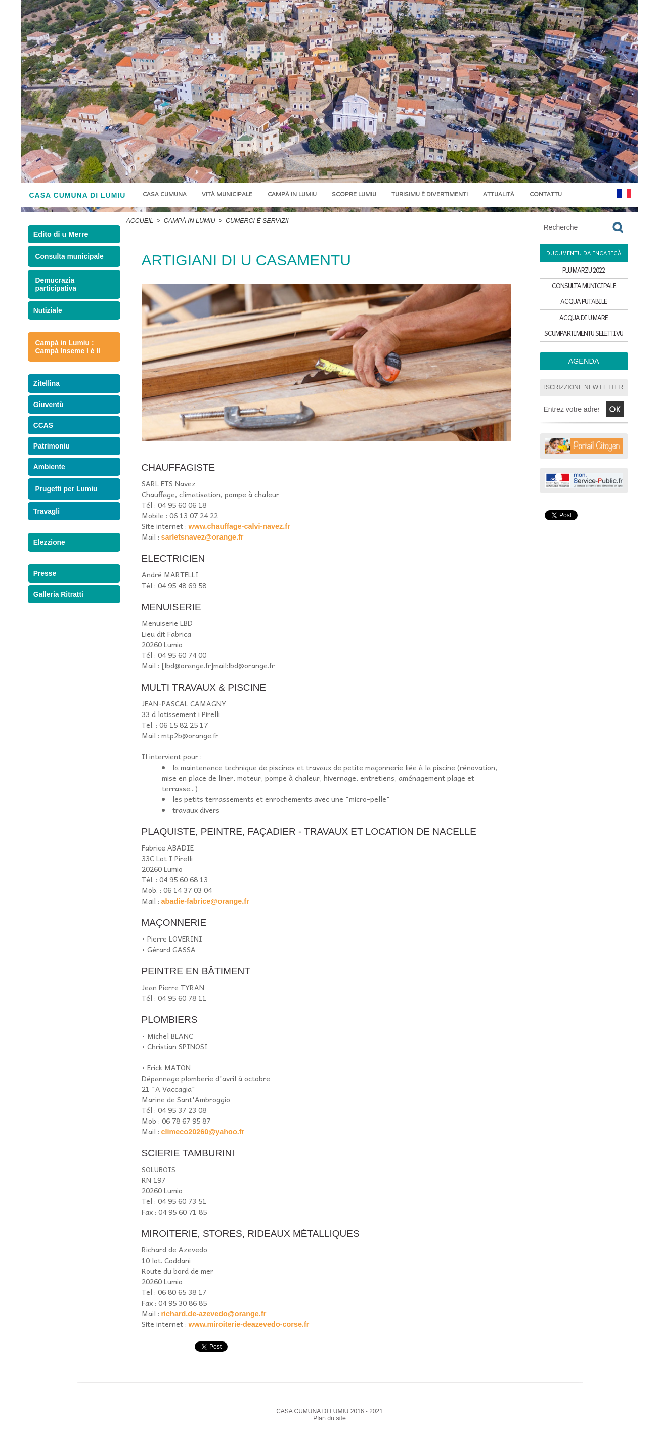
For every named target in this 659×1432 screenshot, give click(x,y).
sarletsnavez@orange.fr (201, 537)
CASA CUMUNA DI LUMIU (77, 195)
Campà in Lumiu (292, 194)
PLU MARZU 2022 (583, 270)
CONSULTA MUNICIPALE (584, 288)
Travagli (47, 527)
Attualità (498, 194)
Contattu (546, 194)
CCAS (44, 434)
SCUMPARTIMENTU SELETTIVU (584, 341)
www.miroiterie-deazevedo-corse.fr (247, 1324)
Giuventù (49, 411)
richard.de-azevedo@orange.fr (212, 1314)
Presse (46, 594)
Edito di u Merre (62, 236)
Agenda (584, 369)
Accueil (139, 221)
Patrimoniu (52, 457)
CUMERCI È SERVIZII (253, 221)
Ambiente (50, 480)
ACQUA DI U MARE (583, 324)
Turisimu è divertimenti (429, 194)
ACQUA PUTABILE (583, 306)
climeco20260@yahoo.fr (201, 1132)
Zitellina (47, 387)
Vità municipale (227, 194)
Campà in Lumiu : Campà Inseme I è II (66, 350)
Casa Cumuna (165, 194)
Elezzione (50, 560)
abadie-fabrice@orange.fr (204, 901)
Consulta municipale (67, 259)
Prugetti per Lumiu (64, 504)
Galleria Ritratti (58, 617)
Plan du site (329, 1418)
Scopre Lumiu (354, 194)
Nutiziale (48, 313)
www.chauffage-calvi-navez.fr (238, 526)
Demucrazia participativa (54, 286)
